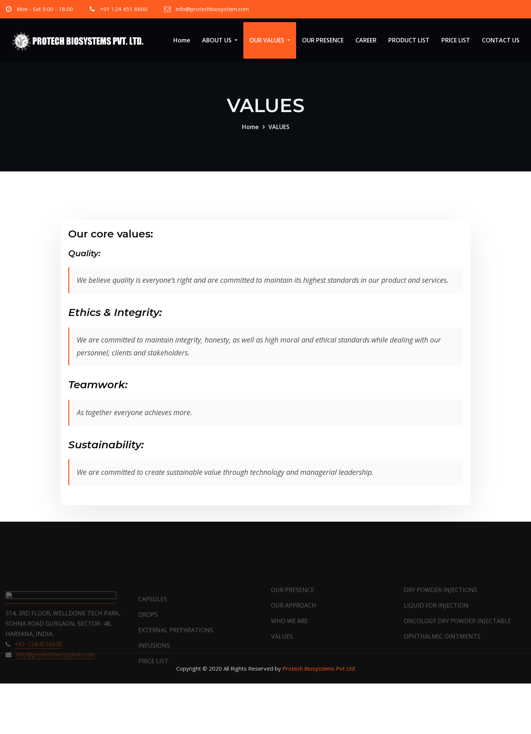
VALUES (278, 133)
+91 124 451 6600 (124, 9)
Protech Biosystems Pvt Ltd (318, 668)
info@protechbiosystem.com (212, 9)
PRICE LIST (455, 40)
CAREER (365, 40)
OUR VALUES (269, 40)
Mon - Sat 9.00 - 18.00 (45, 9)
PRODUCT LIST (409, 40)
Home (181, 40)
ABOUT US (219, 40)
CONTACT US (501, 40)
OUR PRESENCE (323, 40)
